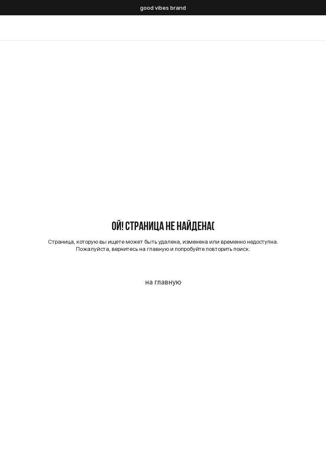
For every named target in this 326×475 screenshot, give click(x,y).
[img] (163, 28)
